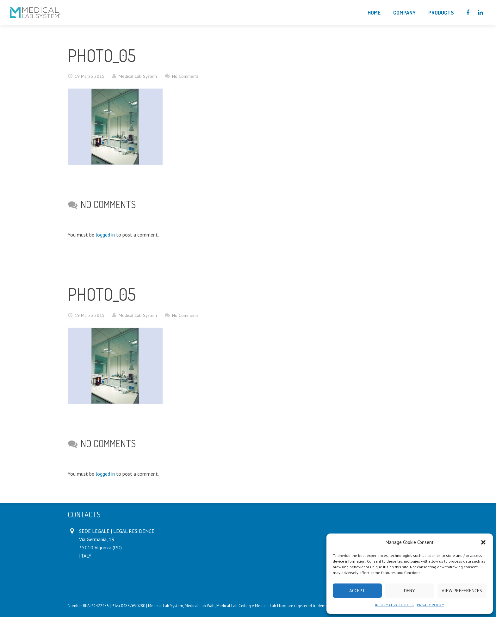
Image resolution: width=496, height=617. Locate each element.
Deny (409, 591)
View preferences (462, 591)
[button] (483, 542)
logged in (105, 234)
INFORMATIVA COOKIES (394, 604)
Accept (357, 591)
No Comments (185, 76)
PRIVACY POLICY (430, 604)
